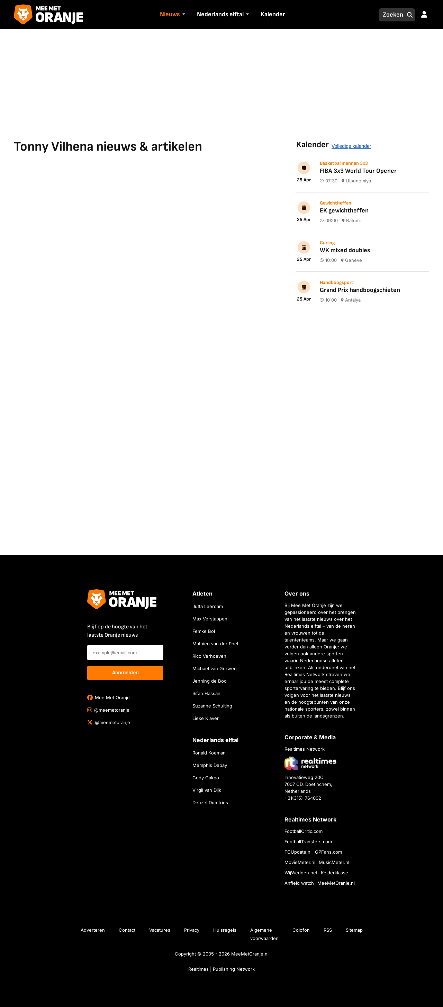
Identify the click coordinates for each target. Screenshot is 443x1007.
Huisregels (224, 930)
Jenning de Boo (209, 681)
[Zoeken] (391, 14)
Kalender (273, 14)
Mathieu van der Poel (215, 643)
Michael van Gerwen (214, 668)
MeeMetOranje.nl (336, 883)
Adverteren (93, 930)
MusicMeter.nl (334, 862)
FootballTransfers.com (308, 841)
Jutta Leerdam (207, 606)
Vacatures (159, 930)
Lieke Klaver (205, 718)
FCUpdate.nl (297, 852)
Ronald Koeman (209, 753)
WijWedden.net (300, 872)
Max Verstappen (209, 618)
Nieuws (170, 14)
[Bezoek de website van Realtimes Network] (310, 763)
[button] (183, 15)
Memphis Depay (209, 765)
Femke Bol (203, 631)
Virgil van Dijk (206, 790)
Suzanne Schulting (212, 706)
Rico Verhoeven (209, 656)
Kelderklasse (334, 872)
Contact (127, 930)
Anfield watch (299, 883)
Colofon (301, 930)
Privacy (191, 930)
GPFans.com (328, 852)
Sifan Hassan (206, 693)
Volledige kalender (351, 146)
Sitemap (354, 930)
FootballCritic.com (303, 831)
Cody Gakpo (205, 777)
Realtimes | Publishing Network (221, 969)
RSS (328, 930)
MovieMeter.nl (299, 862)
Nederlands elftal (220, 14)
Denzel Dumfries (210, 802)
